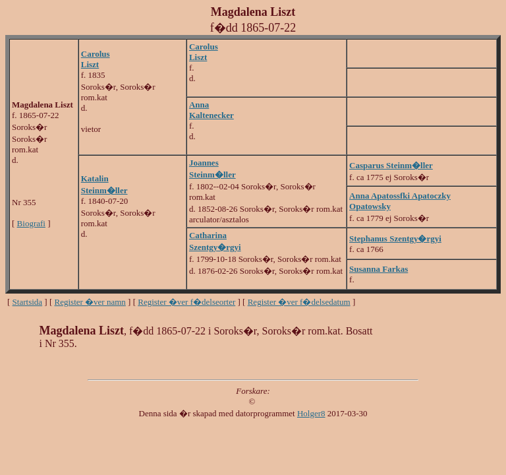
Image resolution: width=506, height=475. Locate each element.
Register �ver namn (90, 302)
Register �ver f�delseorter (186, 302)
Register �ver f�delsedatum (299, 302)
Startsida (28, 302)
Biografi (31, 223)
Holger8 (311, 413)
